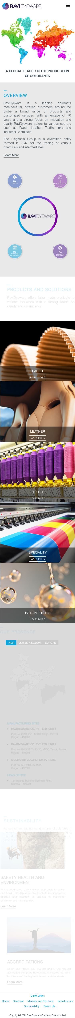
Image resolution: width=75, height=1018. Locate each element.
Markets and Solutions (41, 1001)
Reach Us (49, 1006)
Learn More (11, 155)
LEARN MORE (37, 378)
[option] (37, 46)
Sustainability (32, 1006)
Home (5, 1001)
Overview (18, 1001)
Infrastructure (65, 1001)
